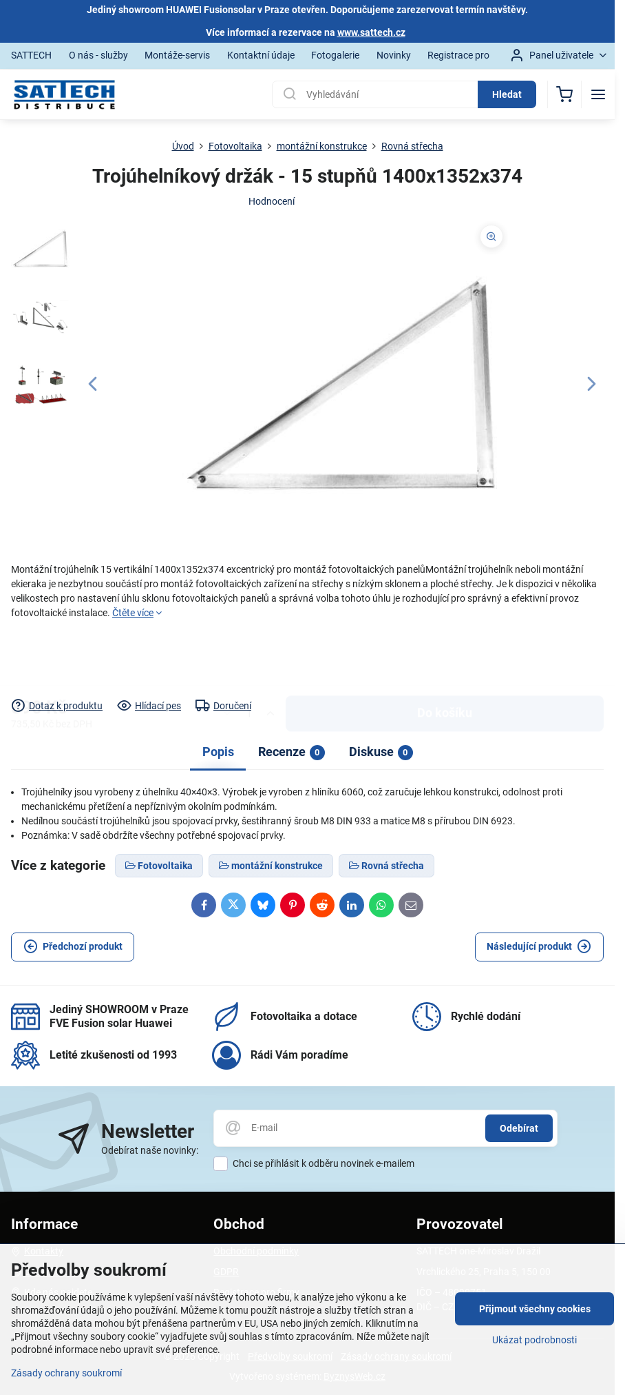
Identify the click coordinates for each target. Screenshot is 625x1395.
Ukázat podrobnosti (534, 1339)
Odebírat (519, 1128)
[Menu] (598, 94)
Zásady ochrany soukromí (66, 1372)
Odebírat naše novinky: (149, 1150)
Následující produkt (539, 946)
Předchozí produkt (73, 946)
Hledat (507, 94)
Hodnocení (271, 201)
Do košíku (444, 659)
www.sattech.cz (371, 32)
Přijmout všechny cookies (535, 1308)
